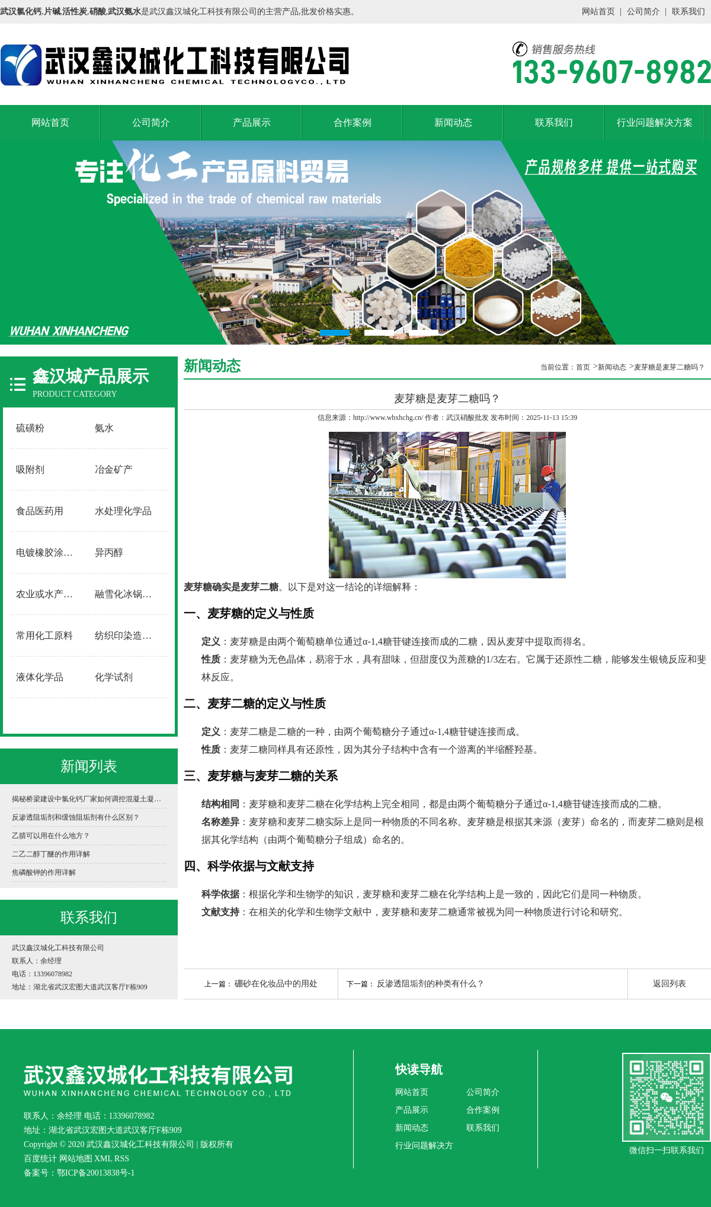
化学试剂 (114, 677)
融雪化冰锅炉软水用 (128, 594)
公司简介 (643, 11)
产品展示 (252, 122)
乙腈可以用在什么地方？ (51, 836)
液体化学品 (39, 677)
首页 (583, 367)
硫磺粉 (30, 428)
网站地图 (75, 1158)
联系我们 (688, 11)
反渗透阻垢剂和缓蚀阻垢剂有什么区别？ (76, 817)
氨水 (104, 428)
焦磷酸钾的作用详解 (44, 872)
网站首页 (598, 11)
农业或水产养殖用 (50, 594)
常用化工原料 (44, 635)
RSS (121, 1158)
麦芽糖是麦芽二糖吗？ (669, 367)
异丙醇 (109, 552)
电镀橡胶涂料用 (49, 552)
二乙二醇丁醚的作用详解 (51, 854)
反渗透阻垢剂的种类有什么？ (431, 983)
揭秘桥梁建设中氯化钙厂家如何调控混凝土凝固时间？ (89, 799)
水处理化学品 (123, 511)
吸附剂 (30, 469)
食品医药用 (39, 511)
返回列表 (669, 983)
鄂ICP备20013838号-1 (95, 1172)
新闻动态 (453, 122)
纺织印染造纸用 (128, 635)
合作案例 (352, 122)
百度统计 (40, 1158)
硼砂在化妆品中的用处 (276, 983)
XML (103, 1158)
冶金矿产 (114, 469)
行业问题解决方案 (655, 122)
